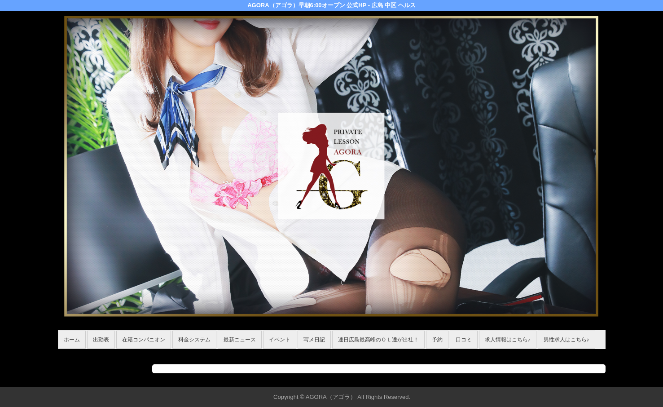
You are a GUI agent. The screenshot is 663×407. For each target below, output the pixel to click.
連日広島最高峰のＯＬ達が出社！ (378, 339)
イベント (279, 339)
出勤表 (101, 339)
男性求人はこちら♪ (566, 339)
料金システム (194, 339)
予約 (437, 339)
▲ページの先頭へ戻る (572, 379)
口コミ (464, 339)
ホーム (72, 339)
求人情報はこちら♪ (508, 339)
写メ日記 (314, 339)
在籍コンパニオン (143, 339)
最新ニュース (240, 339)
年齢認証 (71, 353)
